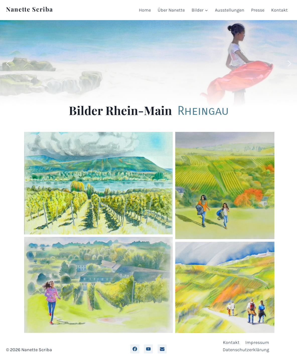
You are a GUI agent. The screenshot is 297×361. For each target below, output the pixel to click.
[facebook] (134, 348)
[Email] (162, 348)
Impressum (257, 342)
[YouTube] (148, 348)
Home (145, 10)
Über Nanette (171, 10)
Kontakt (279, 10)
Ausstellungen (229, 10)
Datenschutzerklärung (246, 349)
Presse (257, 10)
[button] (8, 64)
